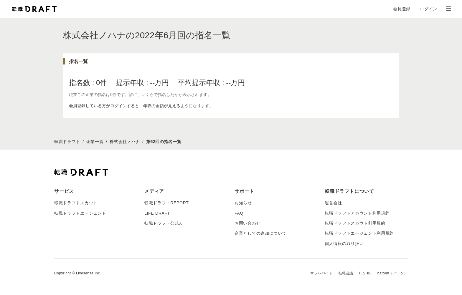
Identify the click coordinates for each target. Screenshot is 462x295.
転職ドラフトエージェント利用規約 (359, 233)
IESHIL (365, 273)
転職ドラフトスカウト (76, 202)
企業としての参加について (260, 233)
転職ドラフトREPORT (166, 202)
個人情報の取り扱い (344, 243)
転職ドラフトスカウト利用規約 (355, 223)
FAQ (239, 213)
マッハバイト (321, 273)
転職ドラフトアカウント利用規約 (357, 213)
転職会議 (346, 273)
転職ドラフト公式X (163, 223)
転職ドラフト (67, 141)
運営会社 (333, 202)
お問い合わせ (247, 223)
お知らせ (243, 202)
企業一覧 (95, 141)
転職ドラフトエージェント (80, 213)
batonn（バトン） (392, 273)
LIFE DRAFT (157, 213)
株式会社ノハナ (125, 141)
